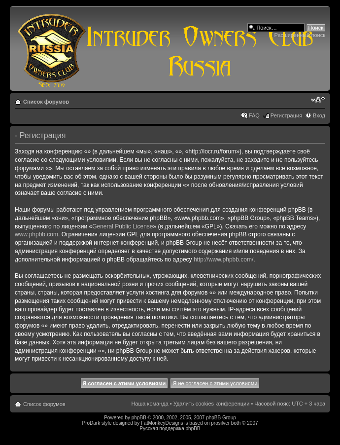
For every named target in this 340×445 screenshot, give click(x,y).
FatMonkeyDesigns (162, 423)
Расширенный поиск (299, 35)
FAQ (254, 115)
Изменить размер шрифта (318, 99)
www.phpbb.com (36, 234)
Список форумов (46, 102)
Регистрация (286, 115)
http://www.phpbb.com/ (223, 259)
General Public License (122, 226)
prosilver (220, 423)
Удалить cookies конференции (211, 404)
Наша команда (149, 404)
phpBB (139, 417)
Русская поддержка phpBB (169, 428)
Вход (319, 115)
